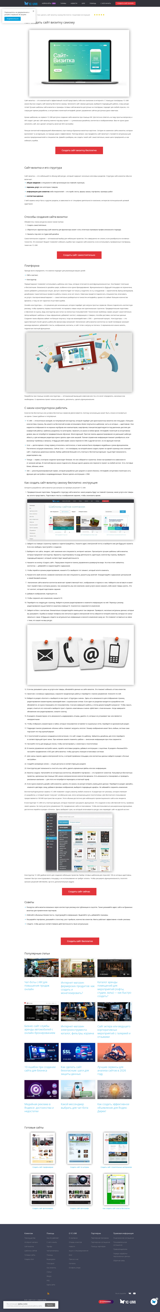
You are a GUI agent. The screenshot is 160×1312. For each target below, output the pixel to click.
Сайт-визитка (29, 1246)
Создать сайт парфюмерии (42, 1167)
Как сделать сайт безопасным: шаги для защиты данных (75, 1070)
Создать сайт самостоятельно (79, 255)
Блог (83, 3)
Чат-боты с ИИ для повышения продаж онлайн (36, 985)
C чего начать (106, 3)
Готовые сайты (29, 1255)
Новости (74, 3)
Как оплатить (51, 1268)
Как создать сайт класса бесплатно (116, 1208)
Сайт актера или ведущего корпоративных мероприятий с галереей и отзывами (113, 1031)
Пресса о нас (73, 1259)
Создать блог (29, 1259)
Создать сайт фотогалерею (42, 1208)
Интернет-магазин (31, 1242)
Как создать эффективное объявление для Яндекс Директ (113, 1107)
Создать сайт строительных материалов (116, 1167)
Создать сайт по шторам (79, 1167)
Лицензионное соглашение (123, 1238)
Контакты (72, 1263)
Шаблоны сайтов (30, 1251)
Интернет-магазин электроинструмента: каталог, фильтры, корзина (77, 1029)
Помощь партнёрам (98, 1246)
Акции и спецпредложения (78, 1251)
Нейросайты (46, 3)
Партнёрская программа (100, 1238)
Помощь (93, 3)
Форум (49, 1276)
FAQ (48, 1280)
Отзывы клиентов (75, 1242)
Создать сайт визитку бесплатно (79, 150)
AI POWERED (106, 1302)
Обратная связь (119, 1261)
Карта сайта (51, 1285)
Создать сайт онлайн (125, 3)
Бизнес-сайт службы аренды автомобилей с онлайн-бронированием (39, 1029)
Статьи (49, 1272)
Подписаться (12, 19)
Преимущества (29, 1238)
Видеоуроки (51, 1259)
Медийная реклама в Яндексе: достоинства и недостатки (39, 1107)
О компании (73, 1238)
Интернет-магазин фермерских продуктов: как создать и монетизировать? (78, 988)
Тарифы (63, 3)
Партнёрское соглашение (100, 1242)
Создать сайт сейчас (79, 891)
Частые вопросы (53, 1251)
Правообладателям (120, 1249)
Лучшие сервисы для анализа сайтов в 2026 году (111, 1070)
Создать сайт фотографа (79, 1208)
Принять (50, 1305)
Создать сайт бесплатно (80, 941)
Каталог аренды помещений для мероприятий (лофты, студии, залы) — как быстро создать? (114, 989)
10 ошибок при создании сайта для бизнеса (40, 1068)
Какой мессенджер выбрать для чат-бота (74, 1105)
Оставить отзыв (74, 1268)
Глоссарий (50, 1263)
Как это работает (53, 1238)
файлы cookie (22, 1304)
